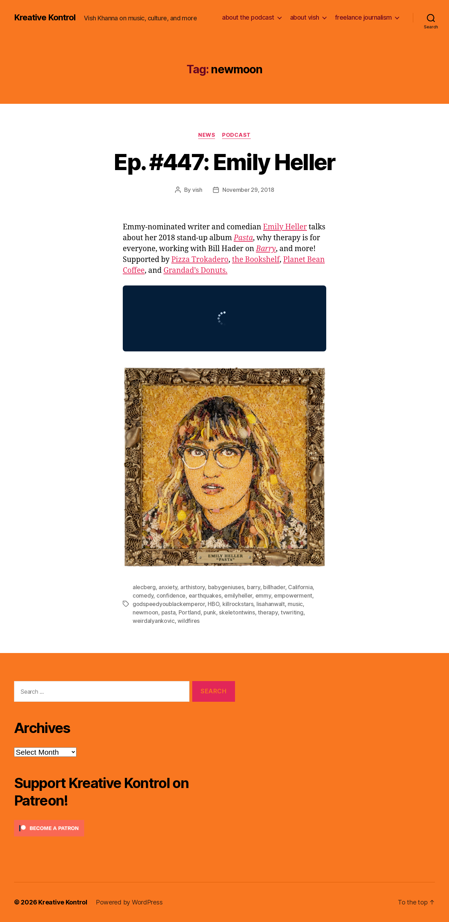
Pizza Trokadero (199, 259)
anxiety (168, 587)
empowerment (293, 595)
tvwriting (292, 612)
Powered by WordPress (129, 902)
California (300, 587)
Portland (190, 612)
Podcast (236, 135)
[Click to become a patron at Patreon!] (124, 828)
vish (197, 189)
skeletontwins (237, 612)
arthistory (192, 587)
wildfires (188, 620)
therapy (267, 612)
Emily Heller (285, 227)
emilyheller (238, 595)
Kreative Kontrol (44, 17)
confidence (171, 595)
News (206, 135)
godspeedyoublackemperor (169, 603)
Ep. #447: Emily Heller (224, 161)
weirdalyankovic (154, 620)
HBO (213, 603)
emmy (263, 595)
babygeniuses (226, 587)
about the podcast (248, 17)
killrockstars (238, 603)
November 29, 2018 (248, 189)
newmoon (145, 612)
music (295, 603)
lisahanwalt (270, 603)
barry (253, 587)
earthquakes (205, 595)
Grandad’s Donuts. (195, 270)
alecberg (144, 587)
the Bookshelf (256, 259)
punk (209, 612)
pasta (168, 612)
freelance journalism (363, 17)
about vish (304, 17)
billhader (274, 587)
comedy (143, 595)
